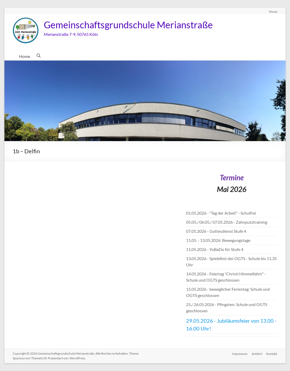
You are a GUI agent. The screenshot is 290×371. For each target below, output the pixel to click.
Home (273, 11)
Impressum (239, 353)
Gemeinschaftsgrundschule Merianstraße (128, 24)
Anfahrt (257, 353)
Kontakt (271, 353)
